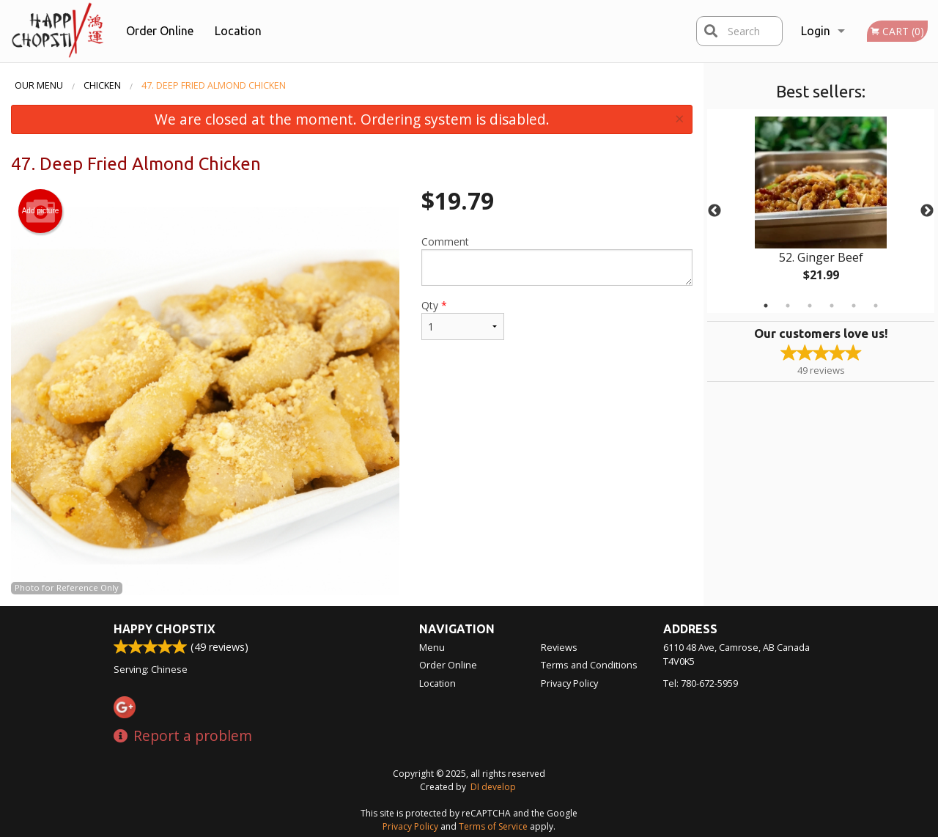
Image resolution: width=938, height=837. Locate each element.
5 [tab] (853, 305)
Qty (462, 319)
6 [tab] (875, 305)
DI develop (493, 787)
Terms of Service (493, 826)
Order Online (159, 30)
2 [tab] (787, 305)
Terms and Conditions (589, 664)
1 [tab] (765, 305)
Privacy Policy (569, 683)
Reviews (559, 647)
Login (815, 30)
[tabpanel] (821, 211)
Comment (557, 260)
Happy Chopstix (164, 629)
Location (238, 30)
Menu (432, 647)
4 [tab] (831, 305)
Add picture (40, 211)
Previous (714, 211)
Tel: (700, 683)
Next (927, 211)
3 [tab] (809, 305)
